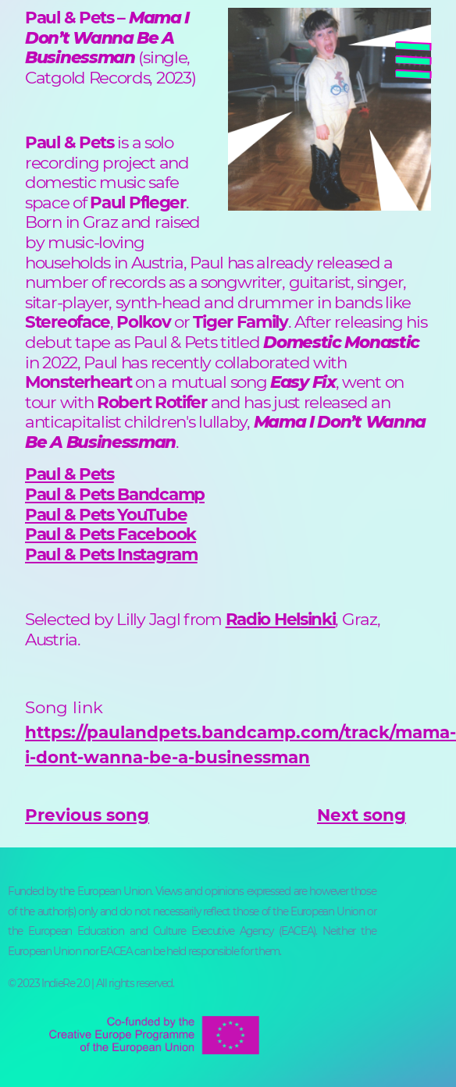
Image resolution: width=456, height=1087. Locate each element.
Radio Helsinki (281, 619)
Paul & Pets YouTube (106, 514)
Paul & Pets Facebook (110, 534)
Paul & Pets (69, 474)
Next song (361, 815)
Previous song (87, 815)
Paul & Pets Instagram (111, 554)
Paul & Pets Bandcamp (115, 494)
